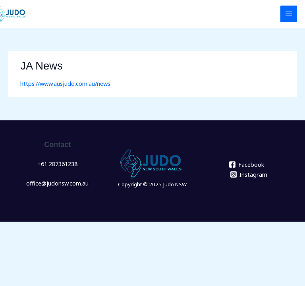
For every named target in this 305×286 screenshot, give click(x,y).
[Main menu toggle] (288, 14)
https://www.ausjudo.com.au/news (65, 83)
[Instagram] (249, 174)
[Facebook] (246, 164)
